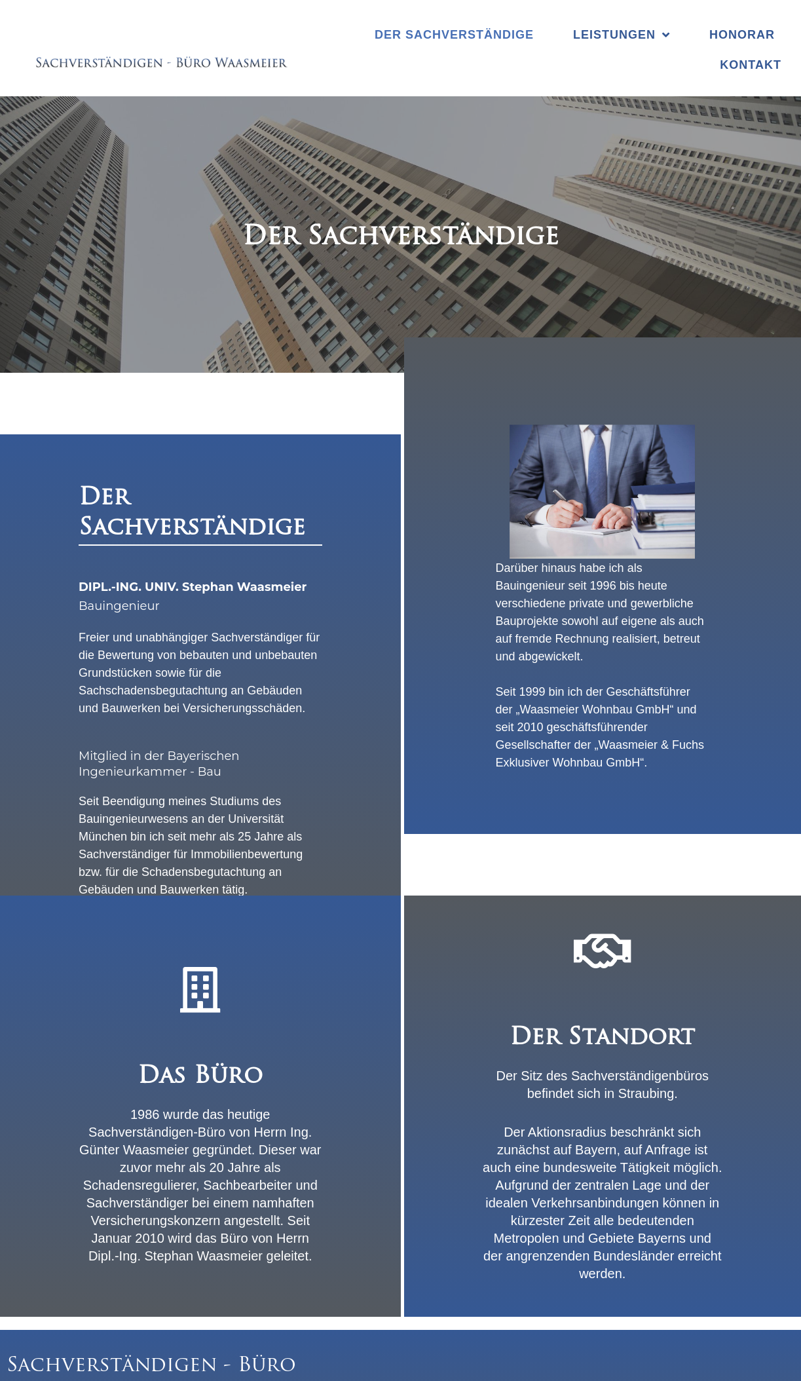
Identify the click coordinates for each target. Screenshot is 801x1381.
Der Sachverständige (454, 34)
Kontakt (750, 64)
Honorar (742, 34)
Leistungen (621, 34)
